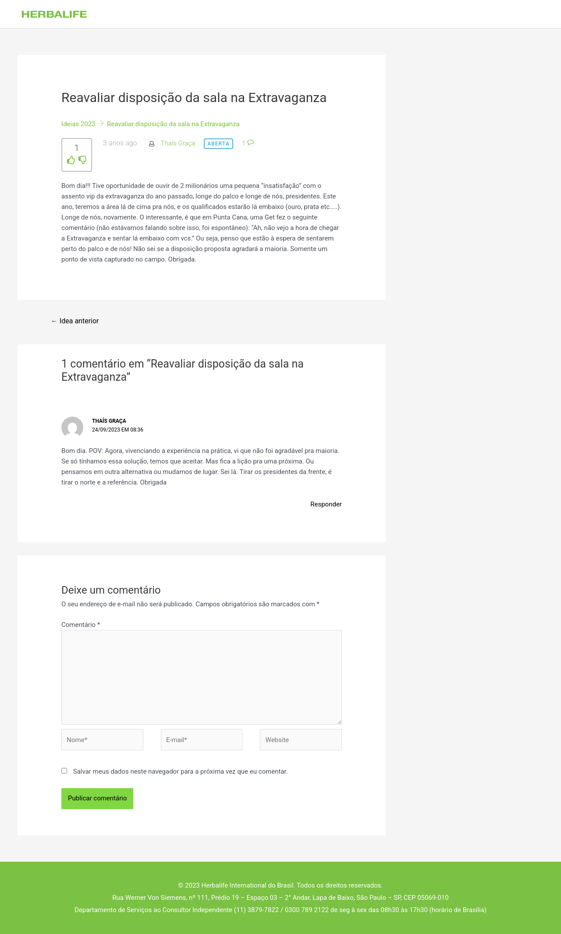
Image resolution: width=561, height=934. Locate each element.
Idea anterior (75, 321)
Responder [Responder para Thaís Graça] (326, 504)
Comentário (80, 625)
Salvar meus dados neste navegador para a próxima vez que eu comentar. (180, 771)
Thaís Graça (178, 143)
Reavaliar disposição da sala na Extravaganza (173, 124)
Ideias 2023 (78, 124)
